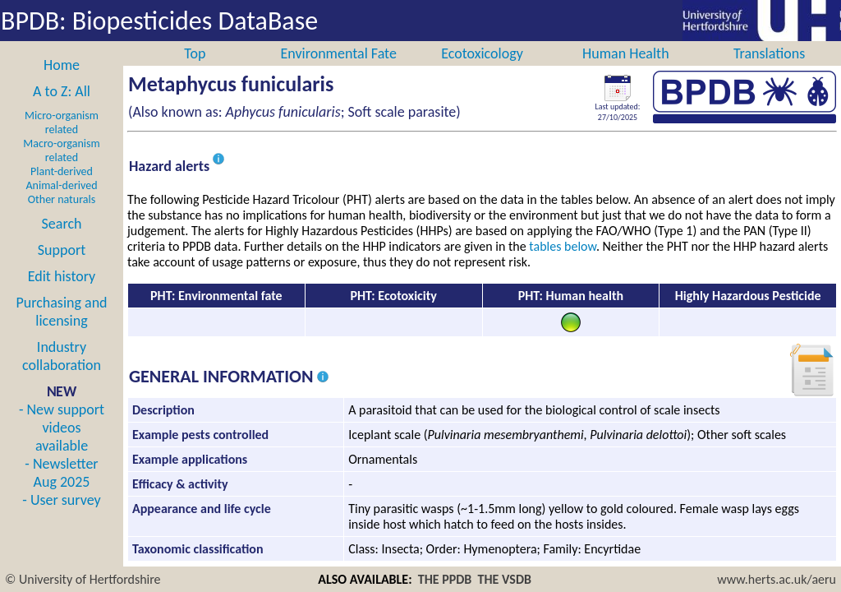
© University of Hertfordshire (83, 579)
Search (62, 242)
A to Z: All (61, 109)
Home (62, 83)
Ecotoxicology (482, 71)
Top (194, 71)
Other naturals (61, 217)
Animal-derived (62, 203)
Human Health (625, 71)
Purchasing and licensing (61, 330)
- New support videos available (61, 446)
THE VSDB (504, 579)
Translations (769, 71)
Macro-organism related (61, 169)
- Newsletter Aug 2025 (61, 491)
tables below (562, 264)
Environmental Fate (338, 71)
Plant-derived (61, 190)
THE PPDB (445, 579)
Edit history (62, 294)
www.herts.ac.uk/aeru (776, 579)
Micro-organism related (62, 141)
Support (61, 268)
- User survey (61, 518)
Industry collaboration (61, 374)
